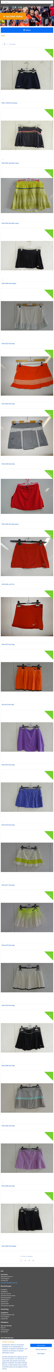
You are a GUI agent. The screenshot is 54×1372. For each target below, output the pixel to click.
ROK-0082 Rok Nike (8, 1186)
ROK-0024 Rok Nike (8, 404)
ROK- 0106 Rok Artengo (9, 103)
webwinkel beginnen (30, 1368)
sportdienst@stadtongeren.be (9, 1282)
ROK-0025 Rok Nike (8, 464)
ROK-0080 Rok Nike (8, 1065)
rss (24, 1368)
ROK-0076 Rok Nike (8, 825)
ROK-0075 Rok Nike (8, 765)
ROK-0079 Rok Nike (8, 1005)
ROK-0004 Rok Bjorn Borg (10, 223)
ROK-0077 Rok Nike (8, 885)
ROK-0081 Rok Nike (8, 1126)
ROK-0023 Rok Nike (8, 343)
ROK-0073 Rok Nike (8, 644)
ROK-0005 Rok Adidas (9, 283)
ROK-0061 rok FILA (8, 584)
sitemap (21, 1368)
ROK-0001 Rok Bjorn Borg (10, 163)
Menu (27, 30)
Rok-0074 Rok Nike (8, 704)
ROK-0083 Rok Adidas (9, 1246)
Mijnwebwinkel (44, 1368)
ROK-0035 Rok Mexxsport (10, 524)
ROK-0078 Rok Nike (8, 945)
